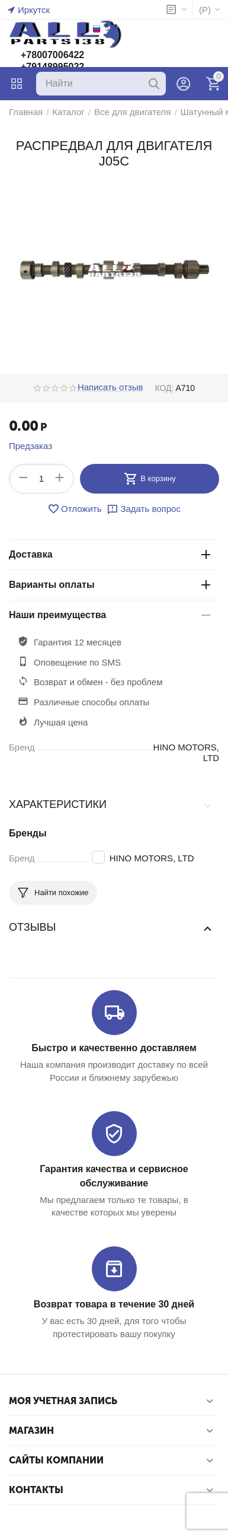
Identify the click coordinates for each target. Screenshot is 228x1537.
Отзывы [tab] (111, 927)
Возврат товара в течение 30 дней (114, 1304)
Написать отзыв (110, 387)
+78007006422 (52, 55)
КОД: (164, 388)
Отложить (74, 509)
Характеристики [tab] (111, 805)
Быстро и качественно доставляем (113, 1048)
